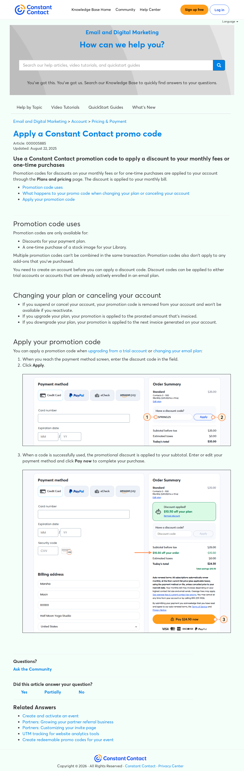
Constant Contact (140, 766)
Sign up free (194, 10)
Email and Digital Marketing (40, 121)
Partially (52, 692)
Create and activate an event (50, 715)
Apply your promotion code (48, 199)
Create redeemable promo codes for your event (68, 739)
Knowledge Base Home (91, 9)
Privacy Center (171, 766)
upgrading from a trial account (117, 350)
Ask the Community (32, 669)
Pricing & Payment (109, 121)
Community (125, 9)
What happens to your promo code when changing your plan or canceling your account (106, 193)
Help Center (150, 9)
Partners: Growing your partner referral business (67, 722)
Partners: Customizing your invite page (59, 727)
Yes (24, 692)
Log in (219, 10)
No (81, 692)
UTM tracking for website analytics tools (60, 733)
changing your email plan (177, 350)
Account (79, 121)
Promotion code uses (42, 187)
